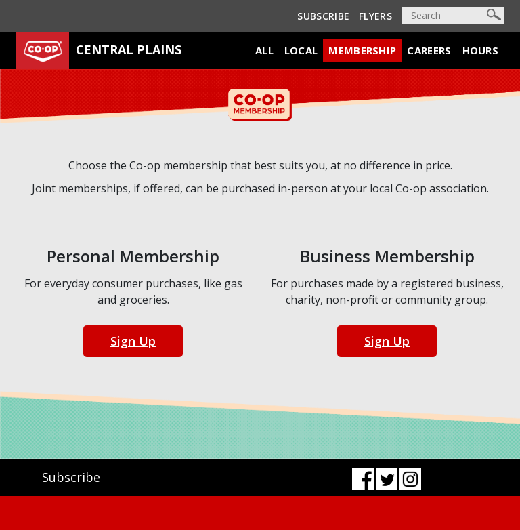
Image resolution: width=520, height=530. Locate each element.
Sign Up (133, 341)
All (264, 50)
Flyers (375, 15)
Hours (480, 50)
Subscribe (323, 15)
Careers (429, 50)
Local (301, 50)
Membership (362, 50)
